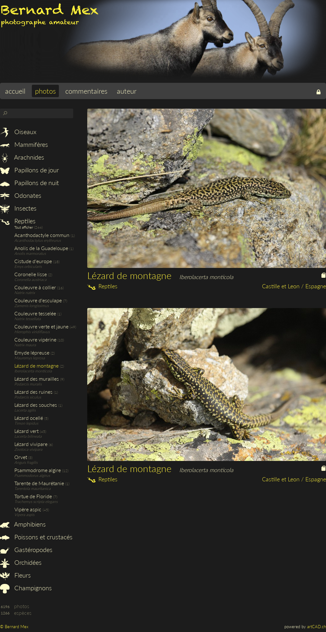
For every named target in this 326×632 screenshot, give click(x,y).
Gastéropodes (26, 549)
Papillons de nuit (29, 182)
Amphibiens (23, 524)
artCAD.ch (316, 626)
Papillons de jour (29, 170)
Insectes (18, 208)
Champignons (26, 588)
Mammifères (24, 144)
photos (45, 91)
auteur (127, 91)
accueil (15, 91)
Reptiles (18, 221)
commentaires (86, 91)
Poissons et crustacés (36, 537)
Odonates (20, 195)
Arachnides (22, 157)
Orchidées (21, 562)
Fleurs (15, 575)
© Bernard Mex (14, 626)
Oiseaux (18, 131)
